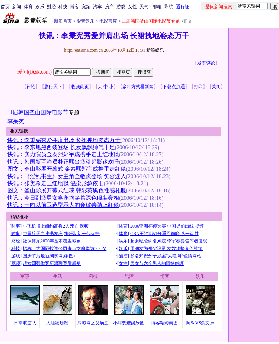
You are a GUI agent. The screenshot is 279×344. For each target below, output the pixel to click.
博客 (74, 6)
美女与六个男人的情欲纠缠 (157, 263)
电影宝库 (107, 21)
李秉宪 (15, 122)
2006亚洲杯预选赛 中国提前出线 (162, 226)
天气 (144, 6)
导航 (168, 6)
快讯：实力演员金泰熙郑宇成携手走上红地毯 (63, 154)
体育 (28, 6)
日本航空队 (25, 322)
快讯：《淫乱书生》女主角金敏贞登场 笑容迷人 (66, 176)
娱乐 (39, 6)
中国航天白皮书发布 (43, 233)
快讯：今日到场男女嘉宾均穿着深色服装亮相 (63, 198)
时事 (15, 226)
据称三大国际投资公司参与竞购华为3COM (64, 248)
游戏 (120, 6)
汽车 (97, 6)
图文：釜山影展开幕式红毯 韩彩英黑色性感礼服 (66, 190)
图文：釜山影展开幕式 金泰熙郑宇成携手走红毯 (66, 169)
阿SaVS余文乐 (200, 322)
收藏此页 (80, 86)
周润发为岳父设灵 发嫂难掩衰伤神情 (166, 248)
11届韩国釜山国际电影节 (37, 112)
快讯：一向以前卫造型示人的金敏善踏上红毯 (63, 205)
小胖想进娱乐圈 (128, 322)
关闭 (216, 86)
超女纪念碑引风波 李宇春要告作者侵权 (168, 241)
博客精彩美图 (164, 322)
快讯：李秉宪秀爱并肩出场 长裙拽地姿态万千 (64, 140)
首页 (5, 6)
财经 (51, 6)
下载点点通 (174, 86)
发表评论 (206, 63)
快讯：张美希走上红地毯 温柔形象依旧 (55, 183)
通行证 (182, 6)
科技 (62, 6)
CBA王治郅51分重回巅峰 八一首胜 (164, 233)
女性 (132, 6)
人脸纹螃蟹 (57, 322)
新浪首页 (63, 21)
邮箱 (157, 6)
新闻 (16, 6)
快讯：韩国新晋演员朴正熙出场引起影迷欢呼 (63, 162)
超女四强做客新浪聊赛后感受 (52, 263)
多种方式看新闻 (138, 86)
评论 (30, 86)
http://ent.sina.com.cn (84, 50)
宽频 (85, 6)
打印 (198, 86)
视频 (84, 226)
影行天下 (53, 86)
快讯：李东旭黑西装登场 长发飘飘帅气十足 (61, 147)
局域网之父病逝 (93, 322)
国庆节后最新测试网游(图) (49, 255)
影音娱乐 (85, 21)
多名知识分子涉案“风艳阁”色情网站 (165, 255)
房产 (109, 6)
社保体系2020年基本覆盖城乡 (52, 241)
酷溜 (123, 255)
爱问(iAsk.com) (34, 72)
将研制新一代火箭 (82, 233)
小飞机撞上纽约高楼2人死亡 (50, 226)
